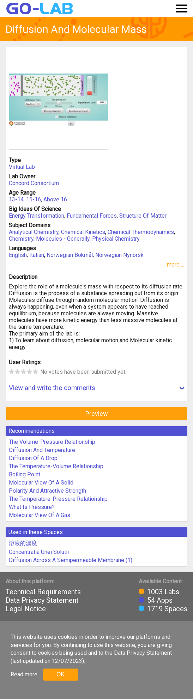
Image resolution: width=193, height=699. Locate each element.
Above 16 (55, 199)
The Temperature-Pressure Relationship (58, 498)
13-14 (16, 199)
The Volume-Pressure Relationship (52, 442)
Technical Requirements (43, 592)
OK (60, 674)
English (18, 255)
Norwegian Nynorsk (119, 255)
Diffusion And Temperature (42, 450)
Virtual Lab (22, 167)
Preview (96, 413)
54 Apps (160, 600)
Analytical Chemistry (34, 232)
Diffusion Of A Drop (33, 458)
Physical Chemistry (116, 238)
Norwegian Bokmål (70, 255)
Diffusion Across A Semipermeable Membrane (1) (70, 560)
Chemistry (21, 238)
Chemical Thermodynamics (141, 232)
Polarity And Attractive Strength (47, 490)
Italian (36, 255)
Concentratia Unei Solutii (39, 552)
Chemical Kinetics (83, 232)
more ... (175, 264)
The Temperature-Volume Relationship (56, 466)
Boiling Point (24, 474)
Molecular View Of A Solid (41, 482)
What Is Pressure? (32, 507)
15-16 (33, 199)
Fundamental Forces (92, 215)
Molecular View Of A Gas (39, 515)
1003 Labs (163, 592)
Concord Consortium (34, 183)
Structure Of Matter (143, 215)
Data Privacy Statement (42, 600)
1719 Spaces (167, 609)
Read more (24, 674)
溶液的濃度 (23, 543)
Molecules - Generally (63, 238)
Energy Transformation (36, 215)
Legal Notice (26, 609)
